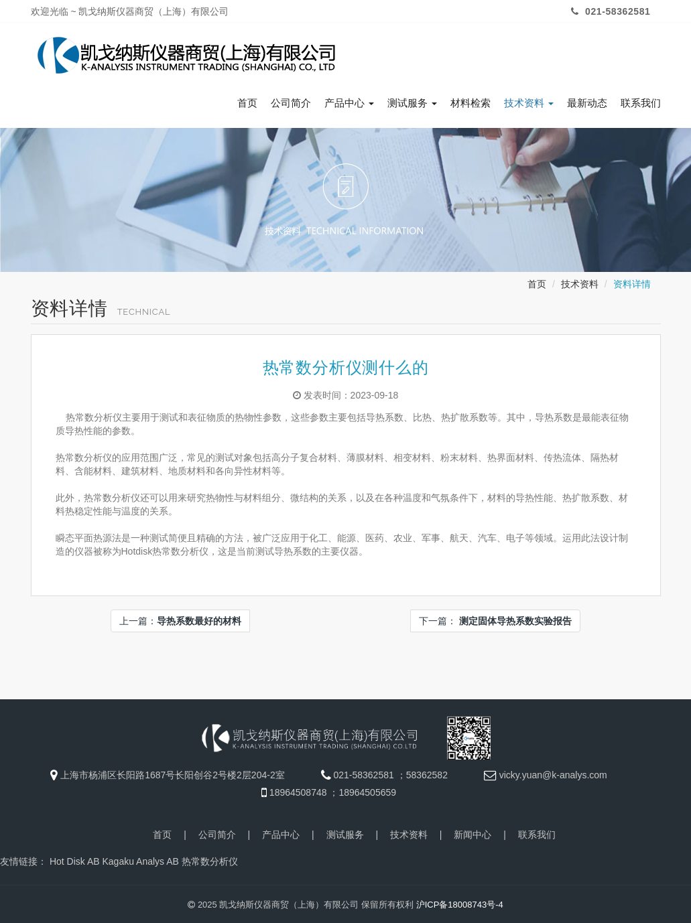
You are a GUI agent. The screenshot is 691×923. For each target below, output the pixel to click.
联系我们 (641, 101)
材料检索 (470, 101)
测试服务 (412, 101)
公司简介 (291, 101)
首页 (247, 101)
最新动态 (587, 101)
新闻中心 (472, 832)
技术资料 (529, 101)
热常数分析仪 (210, 859)
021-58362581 (609, 11)
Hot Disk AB (75, 859)
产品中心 (349, 101)
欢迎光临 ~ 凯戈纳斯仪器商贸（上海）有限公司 (130, 11)
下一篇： (495, 619)
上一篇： (180, 619)
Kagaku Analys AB (140, 859)
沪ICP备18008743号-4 (459, 903)
